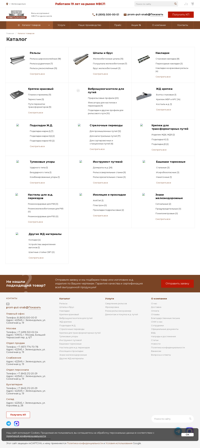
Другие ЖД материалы (71, 358)
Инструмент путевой (70, 340)
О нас (154, 303)
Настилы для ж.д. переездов (74, 347)
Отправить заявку (177, 283)
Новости (155, 343)
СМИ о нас (156, 321)
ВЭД (153, 333)
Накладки (64, 311)
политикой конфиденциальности (26, 436)
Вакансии (156, 351)
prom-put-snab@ (145, 15)
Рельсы (63, 303)
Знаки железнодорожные (73, 355)
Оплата (155, 311)
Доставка (156, 307)
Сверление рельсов (116, 303)
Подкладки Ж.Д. (67, 325)
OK (187, 434)
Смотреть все (37, 74)
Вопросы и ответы (161, 355)
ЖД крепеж (65, 321)
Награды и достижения (163, 336)
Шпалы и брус (66, 307)
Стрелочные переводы (71, 329)
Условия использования (119, 443)
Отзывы (155, 314)
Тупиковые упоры (68, 336)
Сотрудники (157, 325)
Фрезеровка (112, 307)
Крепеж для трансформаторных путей (80, 333)
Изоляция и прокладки (71, 351)
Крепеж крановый (69, 314)
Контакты (11, 298)
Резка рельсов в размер (118, 311)
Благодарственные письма (165, 318)
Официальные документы (164, 329)
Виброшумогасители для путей (75, 318)
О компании (159, 298)
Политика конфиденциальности (168, 347)
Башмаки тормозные (70, 343)
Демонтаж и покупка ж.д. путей (121, 314)
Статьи (154, 340)
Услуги (109, 298)
